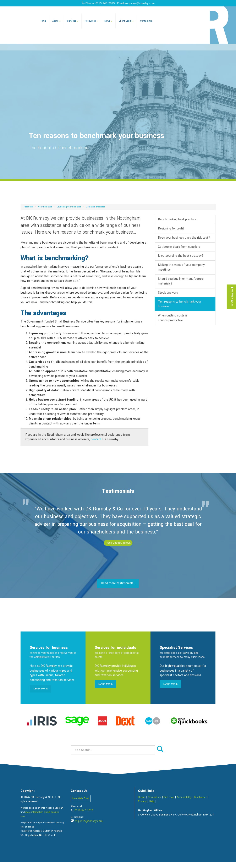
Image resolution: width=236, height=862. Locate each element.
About (56, 20)
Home (43, 20)
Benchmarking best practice (177, 219)
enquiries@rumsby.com (140, 3)
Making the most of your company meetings (181, 267)
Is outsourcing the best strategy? (180, 256)
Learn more (40, 688)
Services (72, 20)
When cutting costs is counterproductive (172, 317)
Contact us (146, 20)
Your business (45, 206)
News (108, 20)
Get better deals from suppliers (179, 247)
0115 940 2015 (105, 3)
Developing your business (69, 206)
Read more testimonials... (118, 583)
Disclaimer (200, 797)
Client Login (126, 20)
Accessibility (184, 797)
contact (96, 439)
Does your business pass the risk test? (184, 237)
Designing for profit (171, 228)
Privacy (142, 801)
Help (151, 801)
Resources (91, 20)
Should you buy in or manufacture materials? (181, 281)
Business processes (95, 206)
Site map (169, 797)
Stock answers (168, 293)
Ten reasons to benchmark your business (179, 304)
